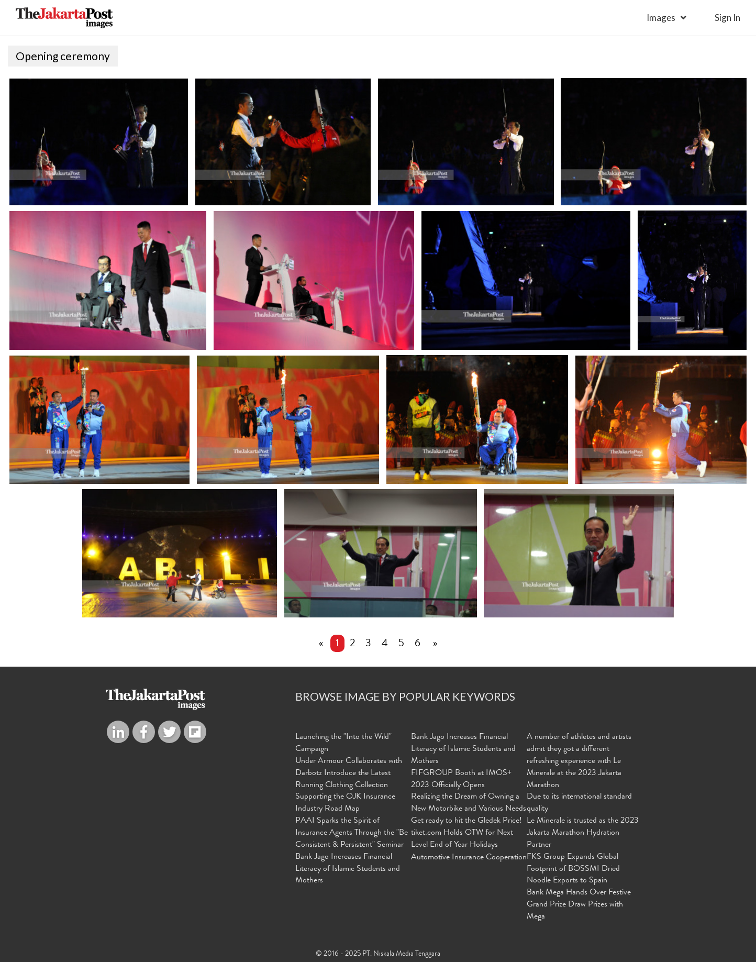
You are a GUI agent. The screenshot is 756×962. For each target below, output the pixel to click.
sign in (727, 17)
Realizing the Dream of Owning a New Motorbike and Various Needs (468, 803)
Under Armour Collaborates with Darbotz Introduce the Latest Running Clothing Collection (348, 773)
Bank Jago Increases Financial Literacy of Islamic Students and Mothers (347, 869)
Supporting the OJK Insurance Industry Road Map (345, 803)
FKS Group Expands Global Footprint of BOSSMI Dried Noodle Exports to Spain (573, 869)
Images (661, 17)
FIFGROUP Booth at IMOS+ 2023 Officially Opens (461, 779)
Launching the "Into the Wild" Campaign (343, 743)
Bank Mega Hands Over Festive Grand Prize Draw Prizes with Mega (579, 905)
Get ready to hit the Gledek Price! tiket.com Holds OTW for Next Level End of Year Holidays (466, 833)
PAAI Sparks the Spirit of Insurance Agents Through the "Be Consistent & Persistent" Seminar (351, 833)
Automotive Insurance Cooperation (469, 857)
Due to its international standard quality (579, 803)
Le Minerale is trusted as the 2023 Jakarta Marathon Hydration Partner (583, 833)
